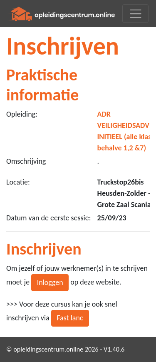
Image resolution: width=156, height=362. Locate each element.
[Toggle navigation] (135, 13)
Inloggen (50, 282)
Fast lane (70, 317)
